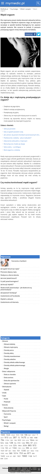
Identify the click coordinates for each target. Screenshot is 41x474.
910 (18, 443)
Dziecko (5, 405)
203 (2, 445)
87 (6, 450)
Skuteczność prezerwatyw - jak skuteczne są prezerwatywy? (16, 288)
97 (32, 442)
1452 (3, 456)
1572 (17, 435)
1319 (10, 445)
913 (6, 437)
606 (33, 453)
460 (31, 437)
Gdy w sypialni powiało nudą (13, 132)
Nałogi (6, 426)
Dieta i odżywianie (8, 371)
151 (18, 450)
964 (28, 442)
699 (2, 458)
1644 (32, 440)
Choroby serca (9, 350)
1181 (11, 440)
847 (29, 435)
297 (31, 448)
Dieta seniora (8, 377)
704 (15, 443)
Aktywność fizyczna (9, 411)
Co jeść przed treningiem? (10, 281)
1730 (2, 448)
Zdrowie (5, 341)
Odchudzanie (6, 386)
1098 (35, 437)
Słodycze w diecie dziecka (10, 275)
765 (6, 448)
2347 (34, 435)
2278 (27, 440)
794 (2, 440)
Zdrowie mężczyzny (11, 347)
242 (10, 437)
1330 (23, 450)
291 (36, 440)
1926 (8, 434)
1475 (23, 437)
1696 (6, 443)
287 (15, 437)
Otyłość (6, 389)
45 (28, 437)
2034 (25, 445)
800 (25, 453)
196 (25, 434)
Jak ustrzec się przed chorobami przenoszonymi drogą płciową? (22, 135)
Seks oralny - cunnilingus (12, 147)
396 (27, 447)
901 (14, 456)
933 (19, 440)
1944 (20, 445)
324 (15, 445)
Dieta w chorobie (10, 374)
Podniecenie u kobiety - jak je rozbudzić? (17, 138)
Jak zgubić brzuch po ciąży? (10, 269)
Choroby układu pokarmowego (14, 365)
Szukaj (38, 3)
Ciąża (4, 395)
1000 (3, 434)
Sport (6, 417)
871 (29, 453)
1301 (19, 456)
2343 (13, 435)
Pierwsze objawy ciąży (9, 272)
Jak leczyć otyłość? (7, 284)
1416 (7, 456)
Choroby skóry (9, 353)
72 (19, 437)
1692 (6, 453)
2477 (2, 438)
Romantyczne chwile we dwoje (14, 144)
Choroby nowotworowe (12, 356)
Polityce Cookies (25, 470)
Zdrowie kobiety (9, 344)
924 (2, 442)
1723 (6, 445)
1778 (7, 440)
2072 (35, 443)
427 (10, 448)
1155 (36, 451)
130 (21, 435)
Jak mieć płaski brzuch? (9, 278)
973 (34, 445)
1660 (24, 456)
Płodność (7, 402)
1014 (15, 453)
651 (10, 451)
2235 (6, 458)
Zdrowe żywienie (10, 383)
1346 (14, 447)
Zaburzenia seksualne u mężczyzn (15, 141)
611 (11, 456)
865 (30, 445)
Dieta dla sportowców (11, 380)
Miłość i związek (10, 423)
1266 (23, 443)
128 (11, 442)
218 (23, 440)
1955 (14, 451)
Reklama (5, 468)
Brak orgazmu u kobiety (12, 150)
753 (21, 453)
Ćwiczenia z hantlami (18, 261)
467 (28, 451)
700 (15, 440)
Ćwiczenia (7, 414)
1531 (2, 450)
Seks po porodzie (9, 129)
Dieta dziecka (8, 408)
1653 (32, 451)
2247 (35, 448)
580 (10, 453)
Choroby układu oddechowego (14, 362)
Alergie (6, 368)
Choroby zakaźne (10, 359)
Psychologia (6, 420)
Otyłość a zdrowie (7, 299)
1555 (2, 453)
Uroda (4, 392)
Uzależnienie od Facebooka (10, 296)
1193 (19, 448)
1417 (35, 456)
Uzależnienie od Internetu (10, 302)
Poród (6, 398)
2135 (23, 448)
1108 (30, 456)
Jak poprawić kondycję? (9, 292)
